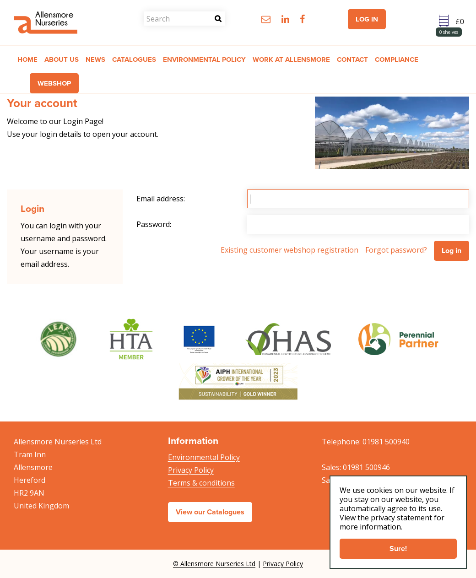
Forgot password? (396, 250)
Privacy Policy (191, 470)
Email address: (160, 199)
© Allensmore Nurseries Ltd (214, 563)
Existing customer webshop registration (289, 250)
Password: (153, 224)
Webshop (54, 83)
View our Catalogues (210, 512)
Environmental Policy (204, 457)
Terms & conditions (201, 483)
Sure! (398, 548)
